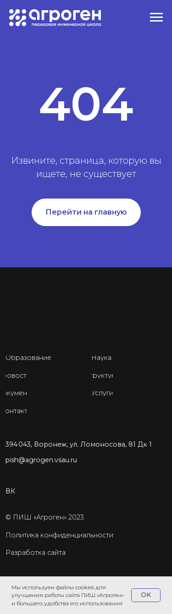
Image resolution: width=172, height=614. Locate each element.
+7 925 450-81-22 (33, 475)
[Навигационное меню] (156, 17)
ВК (10, 491)
